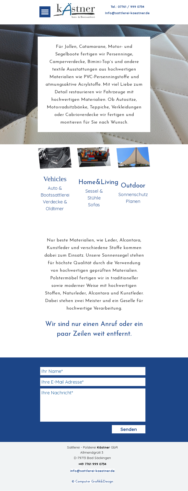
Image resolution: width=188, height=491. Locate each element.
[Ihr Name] (92, 371)
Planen (133, 201)
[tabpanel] (127, 9)
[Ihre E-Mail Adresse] (92, 382)
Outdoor (133, 186)
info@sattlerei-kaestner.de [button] (92, 471)
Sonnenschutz (133, 194)
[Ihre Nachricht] (92, 405)
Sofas (94, 205)
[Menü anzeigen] (44, 11)
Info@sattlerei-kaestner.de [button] (127, 13)
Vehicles (55, 179)
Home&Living (98, 182)
